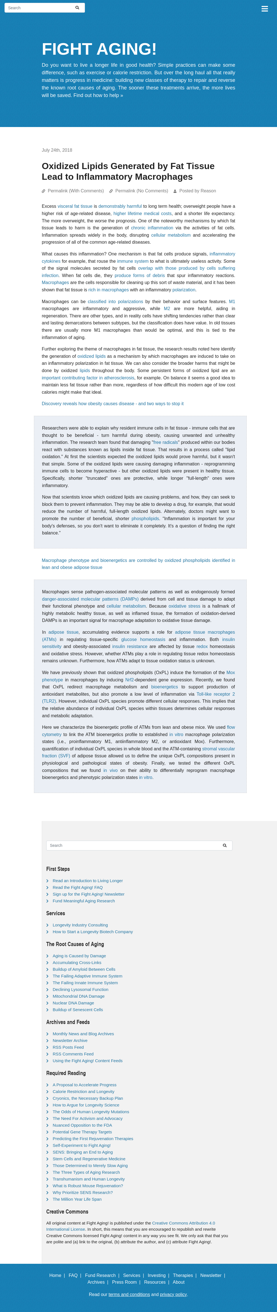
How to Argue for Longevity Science (86, 1105)
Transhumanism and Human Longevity (89, 1179)
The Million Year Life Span (77, 1199)
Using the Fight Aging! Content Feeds (88, 1060)
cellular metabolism (171, 235)
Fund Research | (103, 1275)
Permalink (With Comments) (76, 190)
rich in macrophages (108, 289)
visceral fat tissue (75, 206)
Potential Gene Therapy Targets (82, 1131)
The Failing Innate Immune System (85, 982)
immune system (133, 261)
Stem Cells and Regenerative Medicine (89, 1158)
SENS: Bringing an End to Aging (83, 1152)
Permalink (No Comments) (141, 190)
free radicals (165, 442)
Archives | (99, 1282)
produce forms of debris (140, 275)
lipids (85, 370)
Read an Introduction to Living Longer (88, 880)
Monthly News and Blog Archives (83, 1033)
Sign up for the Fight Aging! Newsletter (88, 894)
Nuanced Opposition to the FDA (82, 1125)
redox (202, 646)
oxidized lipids (91, 356)
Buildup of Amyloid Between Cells (84, 969)
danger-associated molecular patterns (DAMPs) (90, 599)
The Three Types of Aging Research (86, 1172)
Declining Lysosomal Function (81, 989)
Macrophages (55, 282)
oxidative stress (184, 606)
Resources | (158, 1282)
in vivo (110, 770)
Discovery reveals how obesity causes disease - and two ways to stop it (113, 403)
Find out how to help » (98, 95)
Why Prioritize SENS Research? (83, 1192)
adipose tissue (64, 632)
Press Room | (127, 1282)
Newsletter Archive (70, 1040)
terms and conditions (129, 1294)
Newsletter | (214, 1275)
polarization (183, 289)
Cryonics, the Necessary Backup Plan (88, 1098)
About (181, 1282)
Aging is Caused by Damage (79, 955)
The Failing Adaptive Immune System (87, 976)
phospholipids (145, 518)
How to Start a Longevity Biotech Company (93, 931)
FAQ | (76, 1275)
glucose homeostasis (143, 639)
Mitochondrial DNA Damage (79, 996)
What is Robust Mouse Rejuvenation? (88, 1185)
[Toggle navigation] (264, 7)
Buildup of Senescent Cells (78, 1009)
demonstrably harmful (120, 206)
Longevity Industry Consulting (80, 925)
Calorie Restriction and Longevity (83, 1091)
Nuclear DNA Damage (73, 1002)
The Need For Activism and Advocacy (88, 1118)
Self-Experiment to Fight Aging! (82, 1145)
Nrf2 (129, 679)
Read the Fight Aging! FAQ (78, 887)
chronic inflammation (152, 227)
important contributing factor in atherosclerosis (88, 377)
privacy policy (173, 1294)
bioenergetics (164, 686)
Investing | (160, 1275)
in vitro (176, 734)
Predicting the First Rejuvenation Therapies (93, 1138)
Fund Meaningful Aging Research (84, 900)
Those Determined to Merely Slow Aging (90, 1165)
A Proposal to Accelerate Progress (85, 1084)
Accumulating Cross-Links (77, 962)
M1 (232, 301)
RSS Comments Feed (73, 1054)
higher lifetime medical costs (143, 213)
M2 (167, 308)
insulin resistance (129, 646)
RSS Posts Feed (68, 1047)
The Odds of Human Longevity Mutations (91, 1111)
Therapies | (186, 1275)
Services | (134, 1275)
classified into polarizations (115, 301)
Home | (58, 1275)
